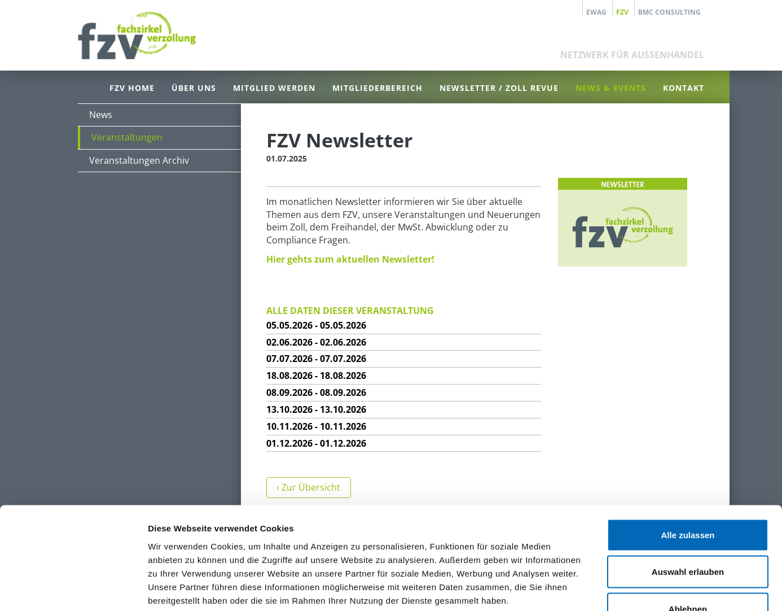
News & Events (610, 87)
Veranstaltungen (126, 137)
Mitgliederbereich (377, 87)
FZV (622, 11)
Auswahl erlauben (688, 500)
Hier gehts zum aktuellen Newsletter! (350, 259)
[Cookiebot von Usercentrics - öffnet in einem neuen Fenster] (73, 589)
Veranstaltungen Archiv (139, 160)
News (100, 114)
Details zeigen (600, 588)
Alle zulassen (687, 463)
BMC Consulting (669, 11)
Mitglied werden (274, 87)
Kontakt (683, 87)
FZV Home (132, 87)
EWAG (596, 11)
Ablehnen (688, 537)
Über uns (194, 87)
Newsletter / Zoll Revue (499, 87)
